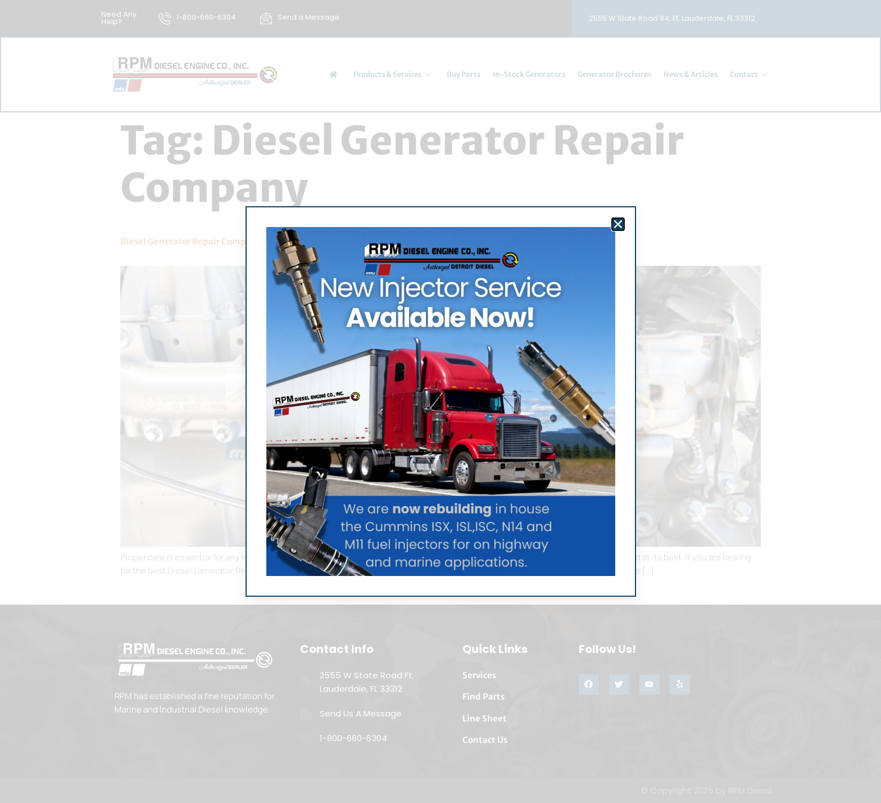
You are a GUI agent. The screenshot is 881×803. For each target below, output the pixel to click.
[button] (618, 224)
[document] (440, 401)
